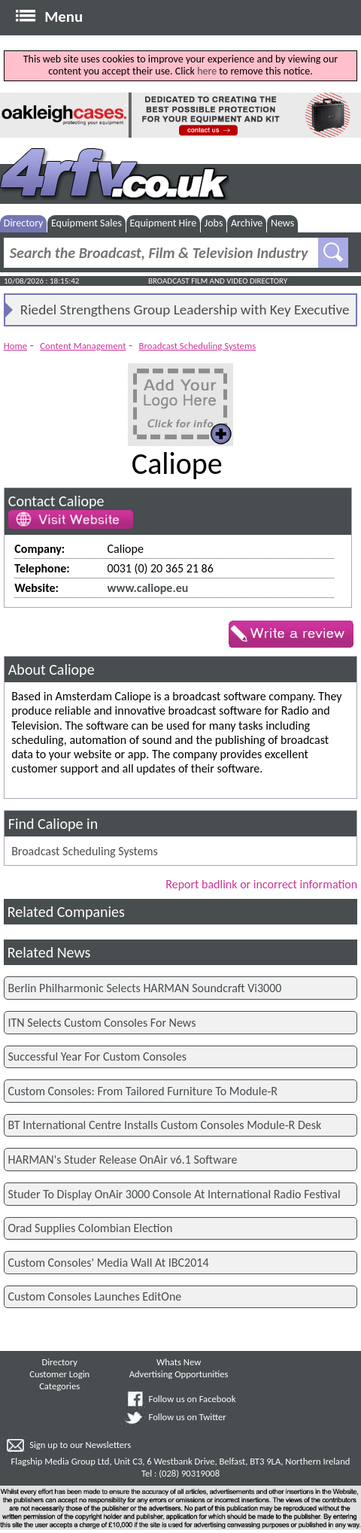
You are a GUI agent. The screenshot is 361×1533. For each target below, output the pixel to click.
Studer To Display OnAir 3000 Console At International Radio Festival (174, 1194)
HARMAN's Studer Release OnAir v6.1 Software (123, 1159)
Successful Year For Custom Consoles (97, 1056)
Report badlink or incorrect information (261, 884)
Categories (59, 1386)
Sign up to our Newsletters (80, 1444)
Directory (24, 223)
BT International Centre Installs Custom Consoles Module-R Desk (165, 1125)
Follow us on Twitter (187, 1416)
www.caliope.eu (148, 588)
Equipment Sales (86, 223)
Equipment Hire (162, 223)
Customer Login (59, 1374)
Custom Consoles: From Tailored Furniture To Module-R (143, 1091)
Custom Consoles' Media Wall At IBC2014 (108, 1262)
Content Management (83, 345)
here (207, 71)
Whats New (178, 1362)
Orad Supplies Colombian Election (90, 1228)
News (282, 223)
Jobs (214, 223)
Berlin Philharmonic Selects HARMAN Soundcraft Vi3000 (145, 988)
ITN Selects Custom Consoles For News (102, 1022)
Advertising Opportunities (179, 1374)
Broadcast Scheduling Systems (197, 345)
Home (15, 345)
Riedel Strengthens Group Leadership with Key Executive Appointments (185, 313)
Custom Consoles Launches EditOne (95, 1296)
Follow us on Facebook (192, 1398)
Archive (246, 223)
